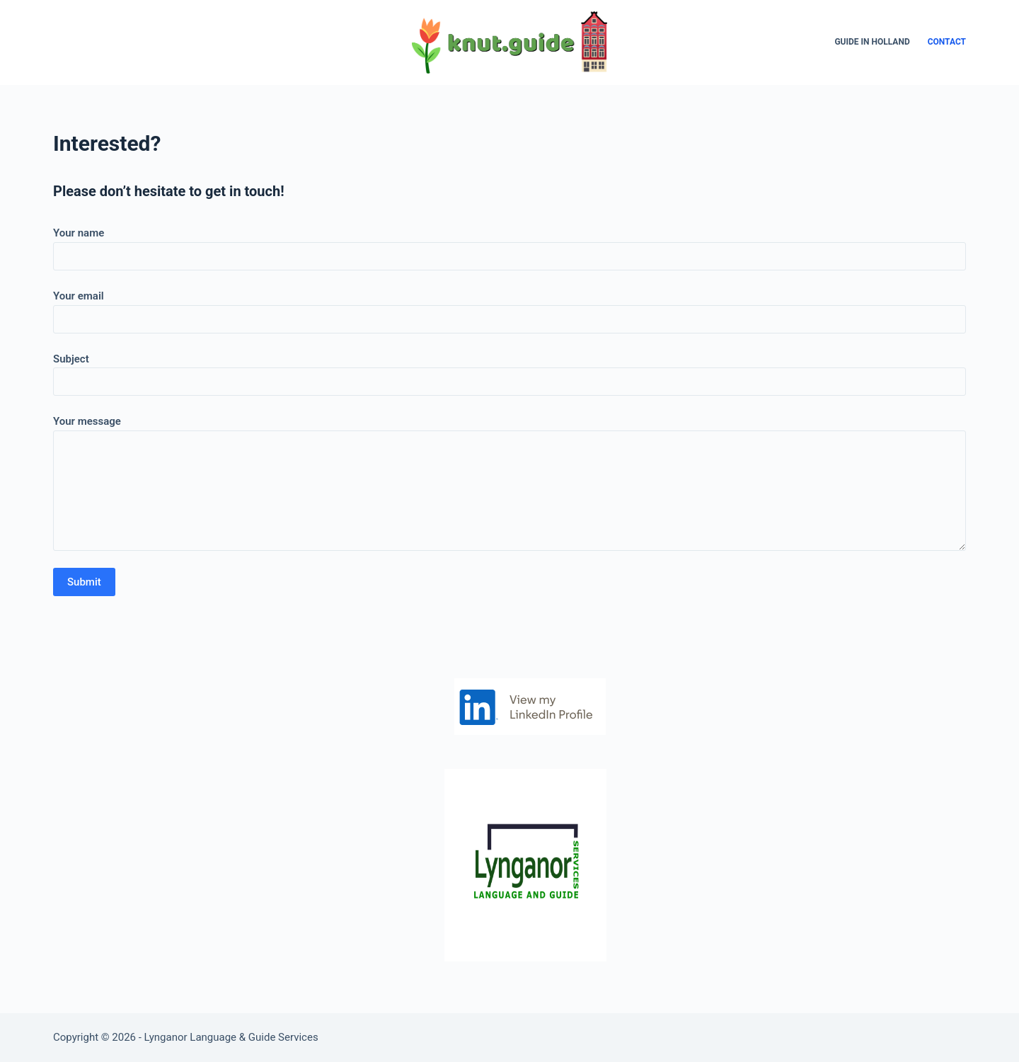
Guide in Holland (871, 42)
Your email (509, 308)
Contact (947, 42)
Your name (509, 245)
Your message (509, 483)
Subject (509, 371)
